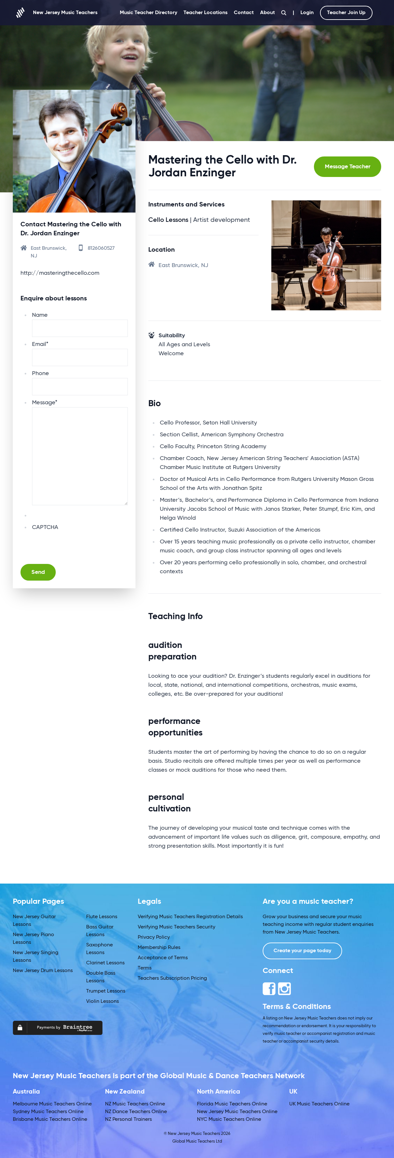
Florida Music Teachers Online (232, 1104)
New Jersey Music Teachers (55, 12)
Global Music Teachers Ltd (197, 1141)
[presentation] (80, 544)
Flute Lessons (101, 916)
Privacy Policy (154, 937)
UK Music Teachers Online (319, 1104)
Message (44, 403)
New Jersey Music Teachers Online (237, 1111)
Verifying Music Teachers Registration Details (190, 916)
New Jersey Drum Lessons (43, 970)
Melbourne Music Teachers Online (52, 1104)
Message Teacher (347, 167)
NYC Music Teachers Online (229, 1119)
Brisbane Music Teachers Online (50, 1119)
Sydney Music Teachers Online (48, 1111)
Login (307, 12)
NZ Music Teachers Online (135, 1104)
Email (40, 344)
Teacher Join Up (346, 12)
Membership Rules (159, 947)
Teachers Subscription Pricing (172, 978)
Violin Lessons (102, 1001)
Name (40, 315)
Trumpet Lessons (105, 991)
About (267, 12)
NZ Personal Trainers (128, 1119)
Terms (145, 968)
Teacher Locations (205, 12)
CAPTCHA (45, 527)
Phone (40, 373)
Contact (244, 12)
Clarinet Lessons (105, 963)
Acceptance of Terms (163, 958)
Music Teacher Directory (148, 12)
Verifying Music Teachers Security (176, 927)
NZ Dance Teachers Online (136, 1111)
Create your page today (302, 950)
